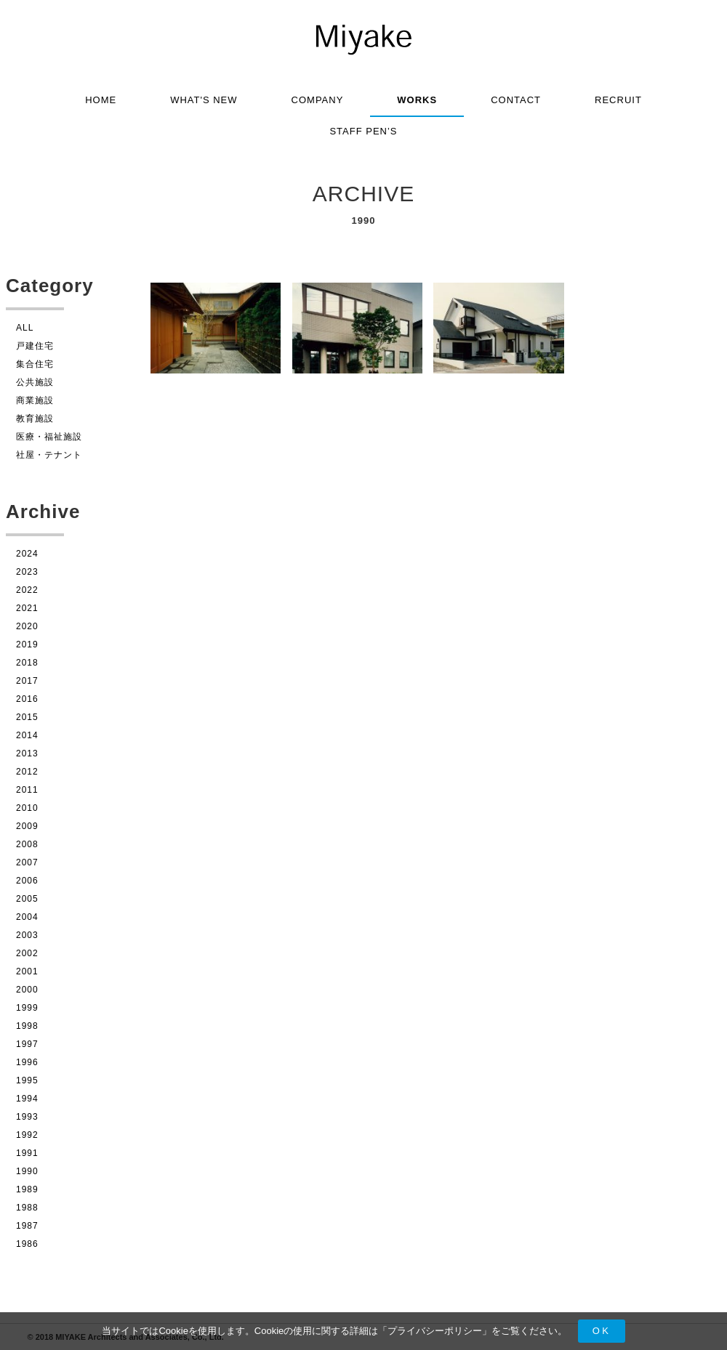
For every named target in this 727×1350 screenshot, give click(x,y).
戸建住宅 (35, 346)
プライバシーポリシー (434, 1330)
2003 (27, 935)
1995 (27, 1080)
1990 (27, 1171)
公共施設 (35, 382)
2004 (27, 917)
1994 (27, 1099)
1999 (27, 1008)
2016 (27, 699)
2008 (27, 844)
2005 (27, 899)
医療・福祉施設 (49, 437)
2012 (27, 772)
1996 (27, 1062)
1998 (27, 1026)
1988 (27, 1208)
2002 (27, 953)
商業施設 (35, 400)
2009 (27, 826)
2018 (27, 663)
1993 (27, 1117)
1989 (27, 1189)
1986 (27, 1244)
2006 (27, 881)
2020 (27, 626)
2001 (27, 971)
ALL (24, 328)
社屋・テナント (49, 455)
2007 (27, 862)
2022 (27, 590)
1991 (27, 1153)
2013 (27, 753)
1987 (27, 1226)
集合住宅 (35, 364)
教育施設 (35, 418)
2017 (27, 681)
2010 (27, 808)
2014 (27, 735)
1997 (27, 1044)
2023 (27, 572)
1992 (27, 1135)
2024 (27, 554)
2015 (27, 717)
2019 (27, 644)
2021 (27, 608)
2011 (27, 790)
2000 (27, 990)
